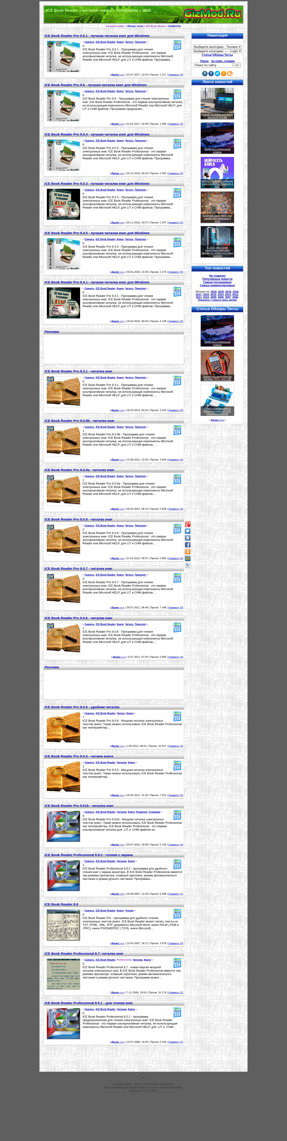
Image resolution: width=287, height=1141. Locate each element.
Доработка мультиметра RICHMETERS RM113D (217, 378)
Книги (120, 42)
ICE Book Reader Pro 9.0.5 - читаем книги (79, 756)
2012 (235, 294)
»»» (117, 74)
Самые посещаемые (217, 282)
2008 (221, 297)
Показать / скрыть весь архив (217, 299)
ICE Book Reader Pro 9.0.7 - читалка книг (79, 568)
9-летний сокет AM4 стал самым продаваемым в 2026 (217, 218)
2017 (199, 294)
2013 (228, 294)
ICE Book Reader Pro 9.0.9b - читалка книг (80, 421)
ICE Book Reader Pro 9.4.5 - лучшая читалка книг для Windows (97, 233)
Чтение (129, 910)
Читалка (121, 762)
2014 (221, 294)
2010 (206, 297)
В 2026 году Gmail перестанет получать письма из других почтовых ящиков (217, 251)
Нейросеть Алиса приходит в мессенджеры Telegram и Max (217, 184)
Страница (154, 811)
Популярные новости (217, 279)
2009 (213, 297)
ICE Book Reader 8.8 (61, 904)
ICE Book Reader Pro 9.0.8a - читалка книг (79, 470)
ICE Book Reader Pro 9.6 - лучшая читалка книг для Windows (96, 85)
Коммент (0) (175, 74)
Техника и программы (143, 14)
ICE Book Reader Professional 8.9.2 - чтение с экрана (89, 855)
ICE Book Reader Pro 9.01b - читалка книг (79, 806)
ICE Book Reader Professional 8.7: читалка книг (84, 953)
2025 (221, 291)
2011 (199, 297)
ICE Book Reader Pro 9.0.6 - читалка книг (79, 618)
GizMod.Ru (174, 26)
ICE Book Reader (105, 42)
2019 (228, 291)
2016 (206, 294)
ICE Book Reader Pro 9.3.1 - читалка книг (79, 371)
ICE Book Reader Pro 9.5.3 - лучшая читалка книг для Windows (97, 183)
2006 (235, 297)
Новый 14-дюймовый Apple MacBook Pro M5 (217, 116)
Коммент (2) (175, 992)
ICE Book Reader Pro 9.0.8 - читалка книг (79, 519)
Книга (131, 811)
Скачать (89, 42)
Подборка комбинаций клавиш (217, 150)
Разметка (141, 811)
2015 (213, 294)
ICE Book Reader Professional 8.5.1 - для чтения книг (89, 1003)
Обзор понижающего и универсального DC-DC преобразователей (217, 411)
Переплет (140, 42)
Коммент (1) (175, 893)
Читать (129, 42)
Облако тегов (135, 26)
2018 (236, 291)
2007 (228, 297)
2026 (214, 291)
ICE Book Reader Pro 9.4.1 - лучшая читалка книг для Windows (97, 282)
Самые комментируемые (217, 285)
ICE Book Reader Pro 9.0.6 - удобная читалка (82, 707)
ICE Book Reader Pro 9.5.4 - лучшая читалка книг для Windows (97, 134)
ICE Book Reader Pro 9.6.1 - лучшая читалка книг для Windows (97, 36)
